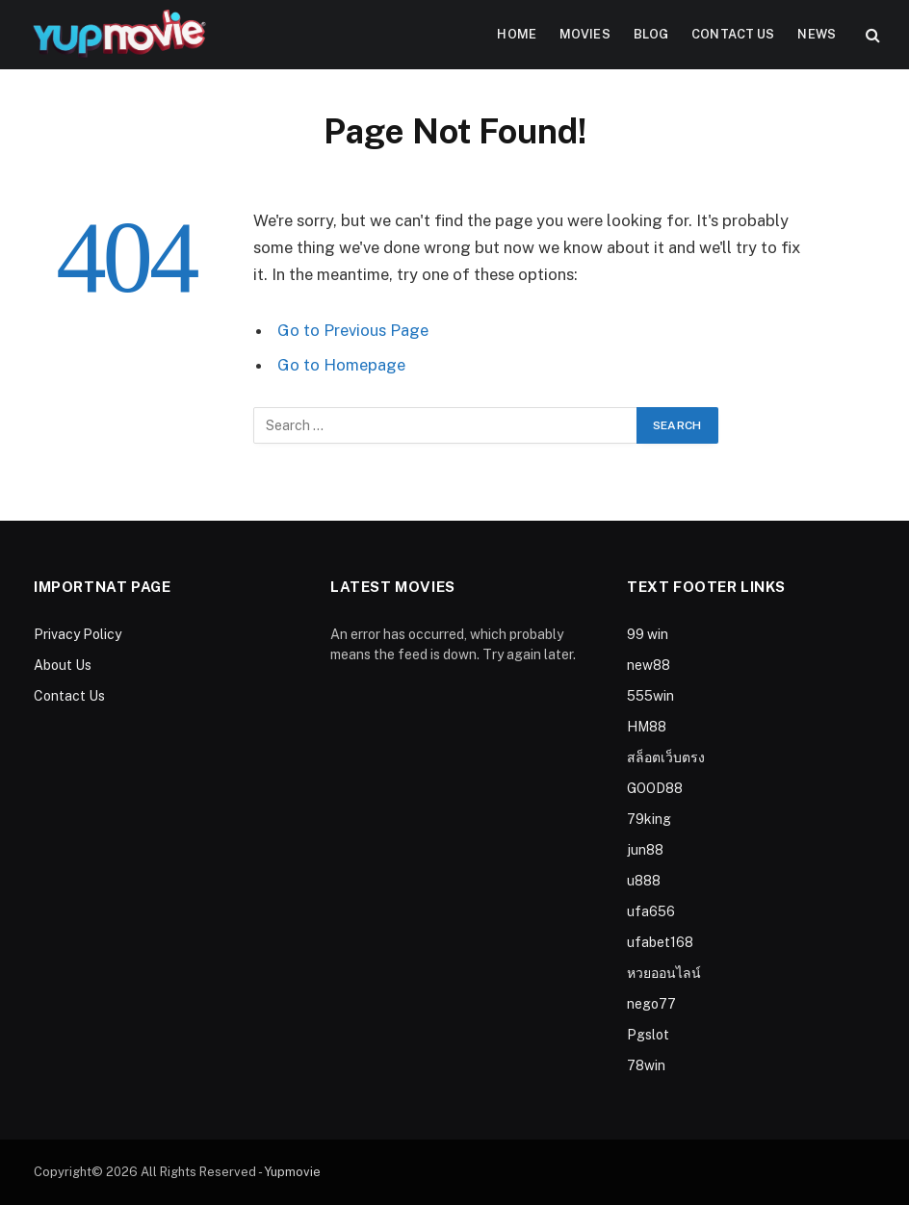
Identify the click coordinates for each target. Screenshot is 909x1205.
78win (646, 1065)
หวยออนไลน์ (664, 973)
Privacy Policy (77, 634)
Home (516, 34)
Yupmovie (292, 1172)
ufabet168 (660, 942)
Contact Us (732, 34)
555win (650, 696)
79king (649, 819)
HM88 (646, 726)
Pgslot (648, 1034)
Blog (651, 34)
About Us (62, 665)
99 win (647, 634)
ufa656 (651, 911)
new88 (648, 665)
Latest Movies (392, 586)
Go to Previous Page (353, 330)
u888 (644, 880)
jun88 (645, 850)
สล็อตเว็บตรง (666, 757)
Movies (584, 34)
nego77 (651, 1004)
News (816, 34)
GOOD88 (655, 788)
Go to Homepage (341, 364)
